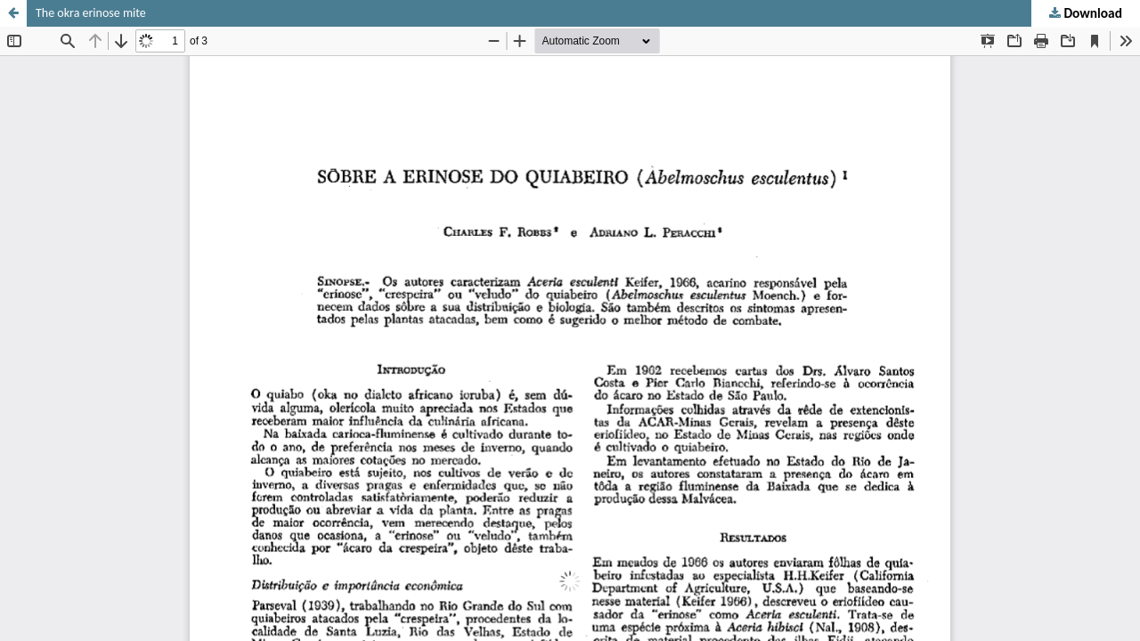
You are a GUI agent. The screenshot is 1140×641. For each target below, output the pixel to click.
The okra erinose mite (91, 12)
